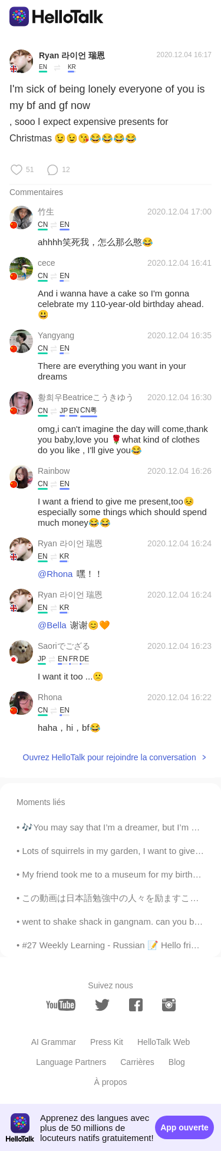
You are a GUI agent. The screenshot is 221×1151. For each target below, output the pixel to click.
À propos (110, 1082)
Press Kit (106, 1042)
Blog (177, 1062)
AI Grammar (53, 1042)
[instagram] (169, 1004)
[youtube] (60, 1005)
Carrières (137, 1062)
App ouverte (184, 1127)
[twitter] (102, 1005)
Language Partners (71, 1062)
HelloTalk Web (163, 1042)
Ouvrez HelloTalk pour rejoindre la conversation (109, 757)
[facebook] (136, 1004)
